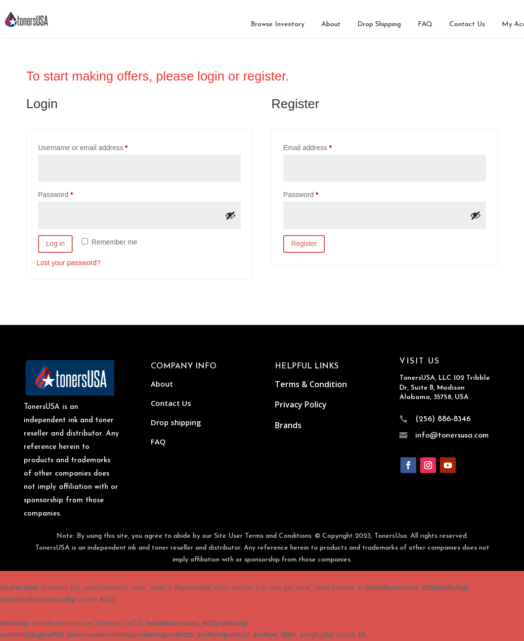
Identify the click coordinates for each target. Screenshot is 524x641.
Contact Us (467, 24)
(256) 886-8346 (443, 419)
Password (69, 193)
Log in (55, 243)
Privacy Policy (301, 404)
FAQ (425, 24)
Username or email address (96, 146)
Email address (321, 146)
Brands (288, 425)
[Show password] (230, 215)
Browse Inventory (278, 24)
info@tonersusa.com (452, 436)
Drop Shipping (379, 24)
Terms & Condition (311, 384)
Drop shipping (176, 422)
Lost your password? (68, 263)
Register (304, 243)
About (331, 24)
